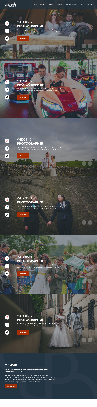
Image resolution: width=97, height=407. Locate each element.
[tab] (39, 270)
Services (57, 4)
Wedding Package (70, 4)
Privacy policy (31, 404)
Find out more (13, 94)
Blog (81, 4)
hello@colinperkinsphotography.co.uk (48, 369)
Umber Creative (87, 404)
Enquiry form (43, 389)
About (40, 4)
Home (32, 4)
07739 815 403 (40, 363)
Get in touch (12, 253)
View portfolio (84, 136)
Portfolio (48, 4)
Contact (89, 4)
